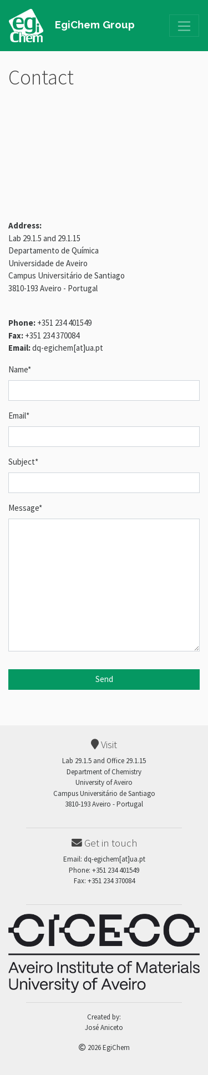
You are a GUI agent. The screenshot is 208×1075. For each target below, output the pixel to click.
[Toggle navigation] (184, 25)
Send (104, 679)
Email (18, 415)
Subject (23, 461)
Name (19, 369)
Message (25, 507)
